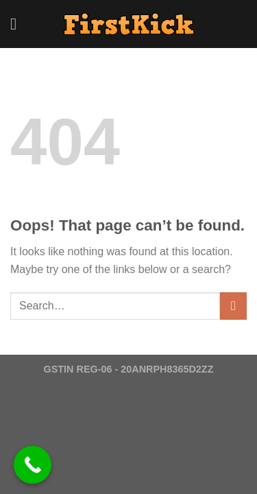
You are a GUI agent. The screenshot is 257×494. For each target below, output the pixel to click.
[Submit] (233, 305)
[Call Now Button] (32, 465)
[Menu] (18, 23)
